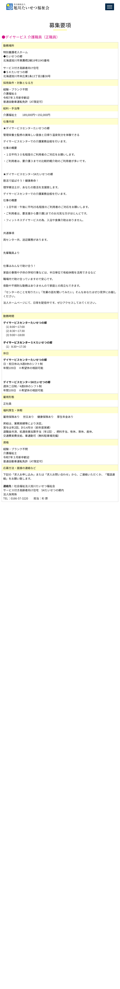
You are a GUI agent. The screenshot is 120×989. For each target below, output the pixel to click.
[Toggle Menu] (109, 6)
